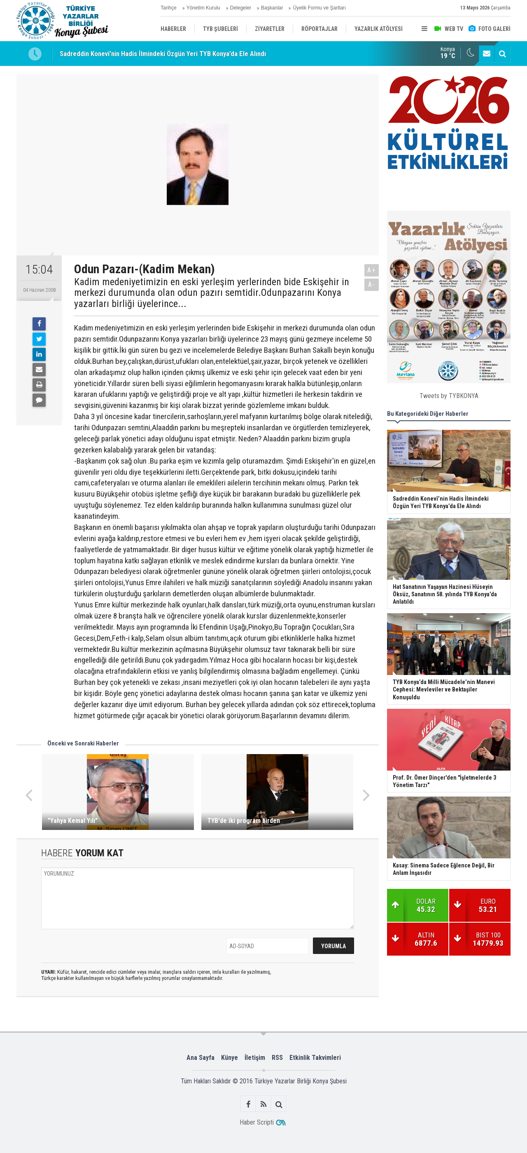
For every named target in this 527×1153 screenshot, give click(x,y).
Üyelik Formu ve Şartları (319, 8)
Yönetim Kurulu (203, 8)
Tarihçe (169, 8)
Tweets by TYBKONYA (449, 396)
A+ (371, 270)
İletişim (255, 1058)
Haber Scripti (257, 1122)
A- (371, 284)
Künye (229, 1058)
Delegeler (240, 8)
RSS (277, 1058)
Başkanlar (272, 8)
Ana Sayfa (201, 1058)
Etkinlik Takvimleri (315, 1058)
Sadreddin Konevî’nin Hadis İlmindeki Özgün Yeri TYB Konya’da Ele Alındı (163, 53)
